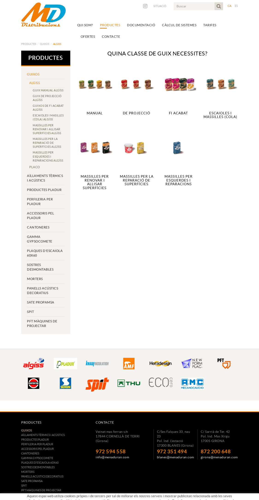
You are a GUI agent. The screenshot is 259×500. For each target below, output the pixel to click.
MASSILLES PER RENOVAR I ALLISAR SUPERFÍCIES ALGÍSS (47, 129)
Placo (34, 167)
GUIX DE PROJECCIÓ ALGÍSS (47, 98)
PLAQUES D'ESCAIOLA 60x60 (45, 253)
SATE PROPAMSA (40, 302)
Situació (159, 6)
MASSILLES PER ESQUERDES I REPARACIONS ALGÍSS (48, 156)
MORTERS (35, 279)
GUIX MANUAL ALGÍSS (48, 90)
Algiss (34, 83)
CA (230, 5)
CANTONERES (38, 227)
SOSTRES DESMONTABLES (40, 267)
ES (236, 5)
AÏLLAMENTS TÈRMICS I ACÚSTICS (45, 178)
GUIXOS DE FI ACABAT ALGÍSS (48, 107)
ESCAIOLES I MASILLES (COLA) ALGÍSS (48, 117)
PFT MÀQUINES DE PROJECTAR (42, 323)
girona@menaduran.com (219, 457)
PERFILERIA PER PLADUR (40, 201)
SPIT (30, 312)
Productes (28, 44)
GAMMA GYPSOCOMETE (39, 239)
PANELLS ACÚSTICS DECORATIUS (42, 290)
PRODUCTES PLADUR (44, 190)
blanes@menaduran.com (175, 457)
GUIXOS (44, 44)
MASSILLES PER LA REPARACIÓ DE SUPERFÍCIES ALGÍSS (47, 142)
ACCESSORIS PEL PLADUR (40, 215)
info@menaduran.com (112, 457)
